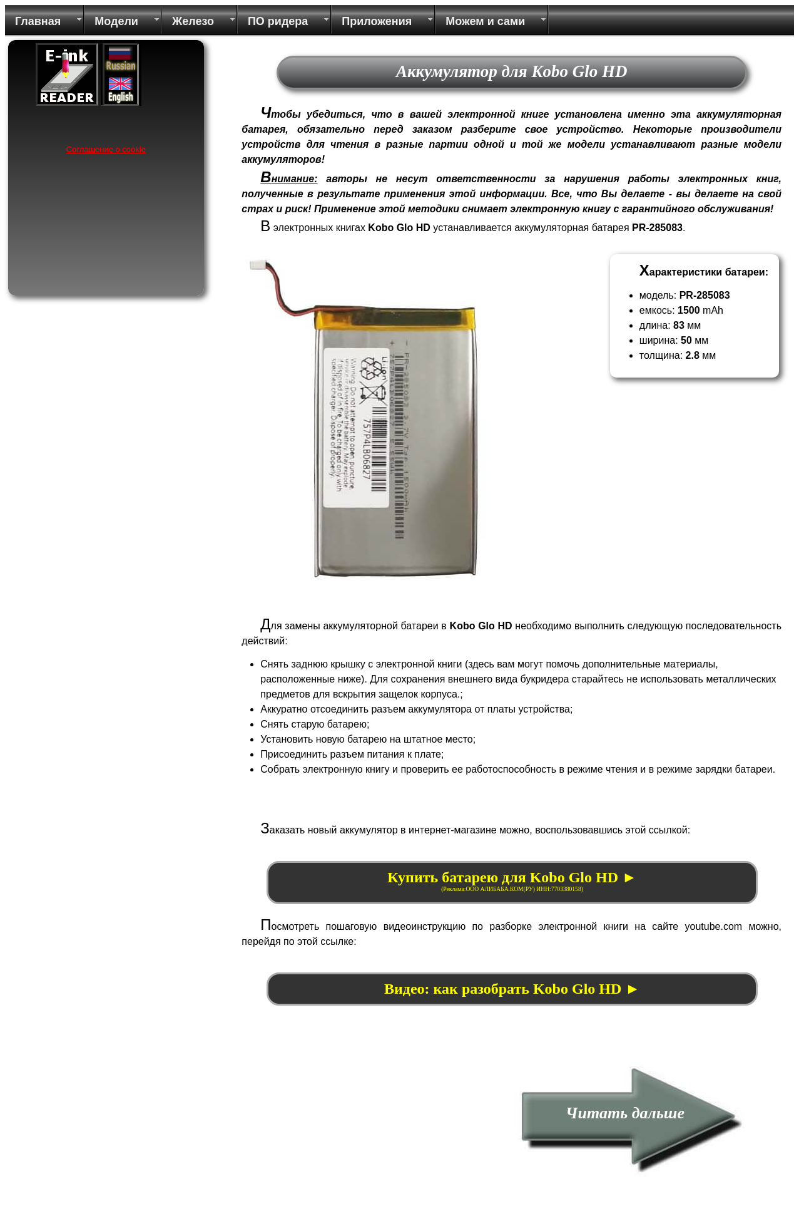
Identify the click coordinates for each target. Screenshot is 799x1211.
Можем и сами (485, 21)
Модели (116, 21)
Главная (38, 21)
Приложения (377, 21)
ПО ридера (278, 21)
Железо (193, 21)
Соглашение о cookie (106, 149)
